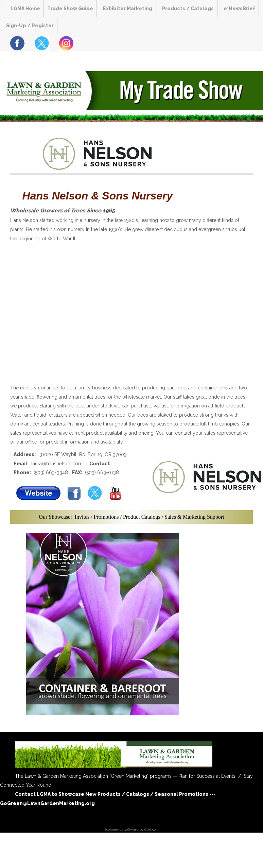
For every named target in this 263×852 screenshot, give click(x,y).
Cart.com (151, 829)
